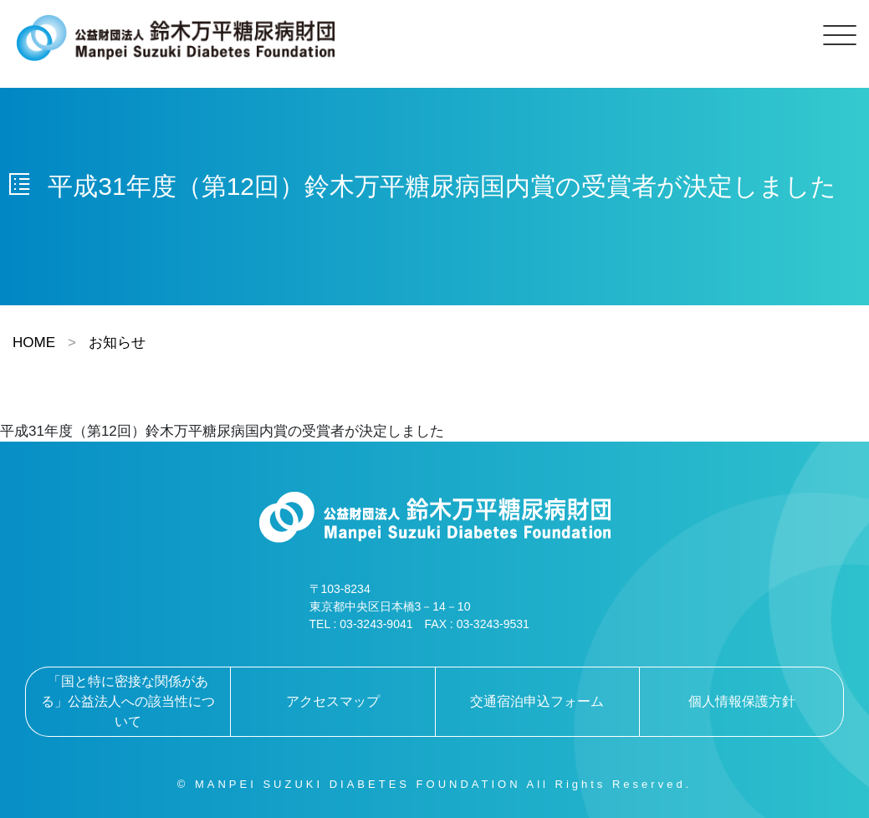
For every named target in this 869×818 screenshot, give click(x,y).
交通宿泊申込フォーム (537, 701)
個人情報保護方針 (741, 701)
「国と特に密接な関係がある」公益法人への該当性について (128, 701)
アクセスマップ (333, 701)
